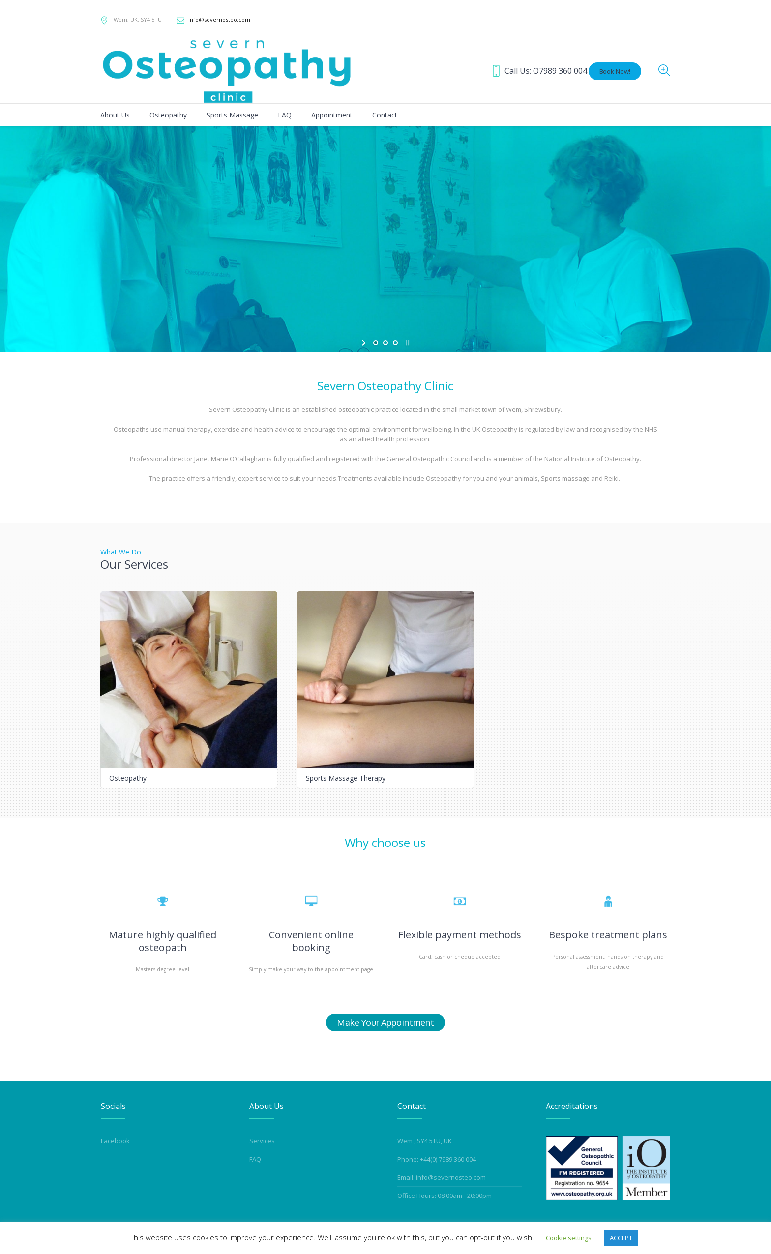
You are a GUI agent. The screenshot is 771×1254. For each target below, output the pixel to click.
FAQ (255, 1159)
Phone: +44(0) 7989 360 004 (436, 1159)
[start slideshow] (364, 343)
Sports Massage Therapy (346, 778)
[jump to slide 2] (385, 343)
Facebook (115, 1141)
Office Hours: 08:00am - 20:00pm (444, 1195)
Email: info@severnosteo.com (441, 1177)
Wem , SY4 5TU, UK (424, 1141)
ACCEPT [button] (621, 1237)
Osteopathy (128, 778)
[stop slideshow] (406, 343)
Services (262, 1141)
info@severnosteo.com (219, 19)
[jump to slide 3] (395, 343)
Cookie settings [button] (569, 1237)
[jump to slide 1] (376, 343)
